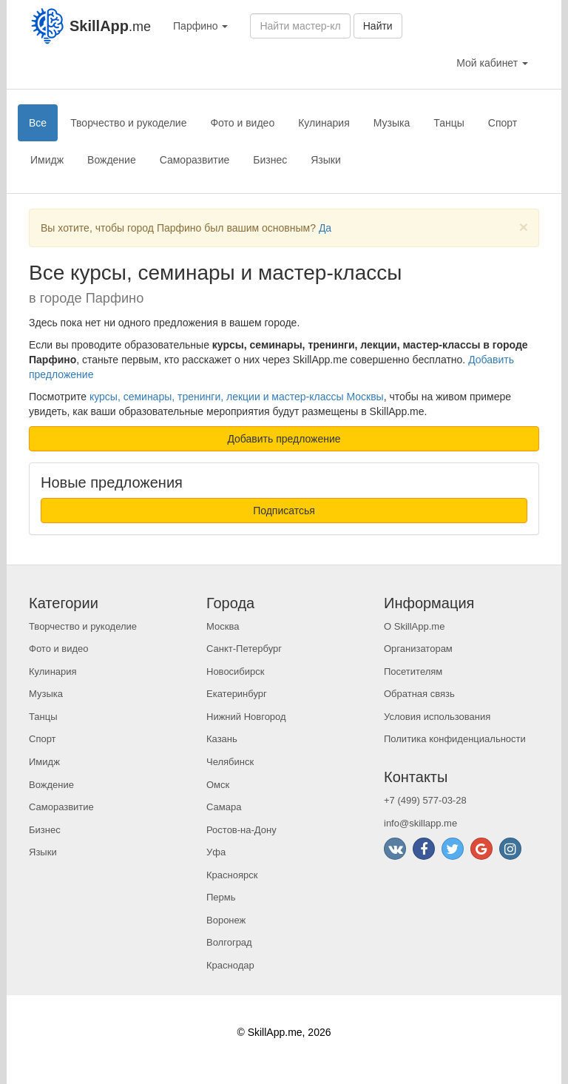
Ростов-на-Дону (241, 829)
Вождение (111, 160)
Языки (326, 160)
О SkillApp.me (414, 626)
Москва (222, 626)
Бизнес (270, 160)
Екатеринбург (236, 693)
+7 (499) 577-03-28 (425, 800)
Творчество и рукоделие (128, 123)
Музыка (391, 123)
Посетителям (413, 671)
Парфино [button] (200, 26)
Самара (223, 806)
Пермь (221, 897)
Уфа (216, 852)
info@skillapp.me (420, 823)
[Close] (523, 227)
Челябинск (230, 761)
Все (38, 123)
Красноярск (231, 875)
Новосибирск (235, 671)
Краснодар (230, 965)
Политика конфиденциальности (455, 738)
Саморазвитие (195, 160)
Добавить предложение (283, 439)
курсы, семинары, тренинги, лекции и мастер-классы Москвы (236, 397)
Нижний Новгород (246, 716)
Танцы (448, 123)
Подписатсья (284, 510)
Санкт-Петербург (244, 648)
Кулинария (324, 123)
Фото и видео (242, 123)
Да (325, 228)
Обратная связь (419, 693)
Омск (217, 784)
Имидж (47, 160)
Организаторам (418, 648)
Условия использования (437, 716)
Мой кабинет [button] (492, 63)
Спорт (502, 123)
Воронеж (226, 920)
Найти (378, 26)
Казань (221, 738)
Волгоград (229, 942)
